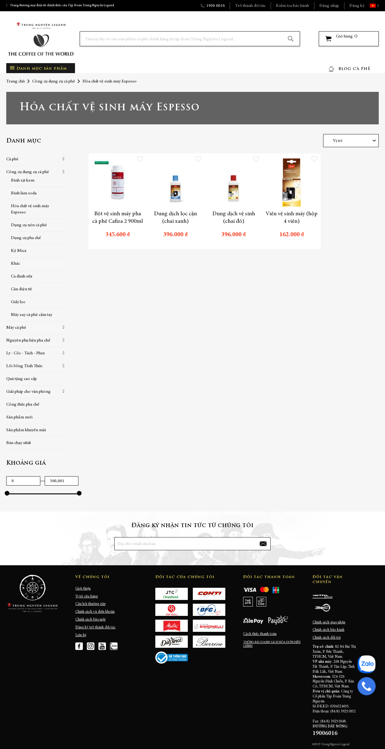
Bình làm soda (24, 193)
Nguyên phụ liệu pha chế (28, 340)
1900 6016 (215, 6)
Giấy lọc (18, 302)
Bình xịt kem (22, 180)
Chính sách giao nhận (328, 622)
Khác (15, 264)
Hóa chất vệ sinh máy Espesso (30, 209)
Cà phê (12, 159)
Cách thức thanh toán (260, 634)
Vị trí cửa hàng (86, 596)
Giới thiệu (83, 589)
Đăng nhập (329, 6)
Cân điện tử (21, 289)
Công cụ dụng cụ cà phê (53, 81)
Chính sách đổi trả (326, 638)
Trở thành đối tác (250, 6)
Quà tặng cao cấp (21, 379)
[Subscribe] (263, 543)
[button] (377, 5)
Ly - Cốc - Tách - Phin (25, 353)
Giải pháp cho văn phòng (28, 392)
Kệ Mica (18, 251)
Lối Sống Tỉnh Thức (24, 366)
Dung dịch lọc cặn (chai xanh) (175, 217)
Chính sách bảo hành (328, 630)
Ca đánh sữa (21, 276)
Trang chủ (15, 81)
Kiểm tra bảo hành (292, 6)
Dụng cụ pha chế (26, 238)
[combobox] (190, 38)
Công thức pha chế (22, 404)
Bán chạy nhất (18, 443)
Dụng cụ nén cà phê (29, 225)
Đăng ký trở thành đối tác (95, 627)
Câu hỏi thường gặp (90, 604)
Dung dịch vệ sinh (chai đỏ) (233, 217)
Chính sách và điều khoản (95, 612)
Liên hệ (80, 635)
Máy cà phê (16, 328)
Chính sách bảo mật (90, 620)
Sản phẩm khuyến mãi (26, 430)
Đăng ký (356, 6)
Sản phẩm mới (19, 417)
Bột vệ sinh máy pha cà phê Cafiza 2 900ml (117, 217)
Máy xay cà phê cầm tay (31, 315)
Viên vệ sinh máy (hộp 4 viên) (292, 217)
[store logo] (40, 39)
